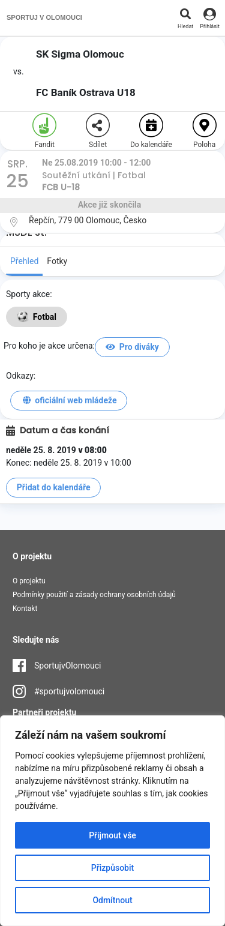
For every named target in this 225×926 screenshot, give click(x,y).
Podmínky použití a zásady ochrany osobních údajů (94, 595)
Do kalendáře (151, 131)
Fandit (44, 131)
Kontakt (25, 608)
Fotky (57, 261)
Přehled (24, 261)
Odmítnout (112, 900)
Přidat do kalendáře (54, 487)
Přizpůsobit (112, 868)
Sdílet (98, 131)
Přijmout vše (112, 835)
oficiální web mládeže (69, 400)
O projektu (29, 581)
